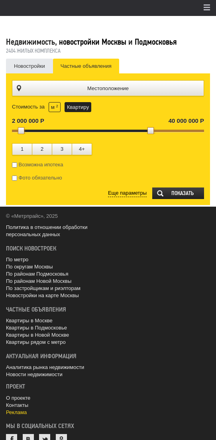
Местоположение (108, 88)
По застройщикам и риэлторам (43, 288)
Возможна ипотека (37, 165)
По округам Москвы (29, 267)
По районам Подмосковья (37, 274)
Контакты (17, 405)
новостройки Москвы (92, 42)
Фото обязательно (37, 178)
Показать (182, 193)
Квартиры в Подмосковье (36, 328)
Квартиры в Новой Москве (37, 335)
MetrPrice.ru (48, 25)
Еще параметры (127, 193)
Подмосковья (156, 42)
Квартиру (78, 107)
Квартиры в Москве (29, 321)
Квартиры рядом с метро (36, 342)
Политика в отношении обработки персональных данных (46, 230)
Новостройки (29, 66)
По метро (17, 259)
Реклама (16, 412)
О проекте (18, 398)
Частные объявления (86, 66)
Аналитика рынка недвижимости (45, 367)
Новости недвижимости (34, 374)
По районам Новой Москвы (38, 281)
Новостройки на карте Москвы (42, 295)
